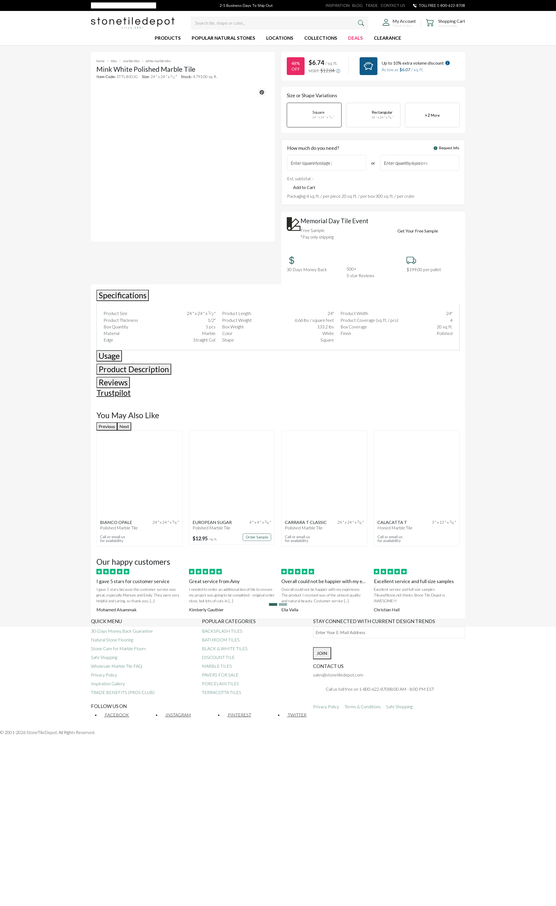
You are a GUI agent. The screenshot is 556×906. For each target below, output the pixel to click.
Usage (109, 355)
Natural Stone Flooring (112, 639)
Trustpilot (113, 392)
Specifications (123, 295)
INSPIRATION (337, 5)
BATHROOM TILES (221, 639)
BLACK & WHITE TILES (225, 648)
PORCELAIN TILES (220, 683)
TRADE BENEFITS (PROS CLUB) (122, 692)
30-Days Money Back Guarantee (122, 630)
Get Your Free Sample (417, 230)
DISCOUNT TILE (218, 657)
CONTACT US (393, 5)
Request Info (446, 148)
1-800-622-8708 (451, 5)
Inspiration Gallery (108, 683)
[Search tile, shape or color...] (279, 23)
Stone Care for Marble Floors (118, 648)
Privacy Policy (104, 674)
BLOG (357, 5)
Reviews (113, 382)
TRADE (371, 5)
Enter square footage (310, 162)
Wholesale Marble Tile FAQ (116, 666)
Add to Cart (304, 187)
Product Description (134, 369)
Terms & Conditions (363, 706)
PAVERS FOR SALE (220, 674)
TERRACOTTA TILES (221, 692)
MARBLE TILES (217, 666)
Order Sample (257, 537)
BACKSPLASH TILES (222, 630)
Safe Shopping (104, 657)
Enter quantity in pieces (406, 162)
